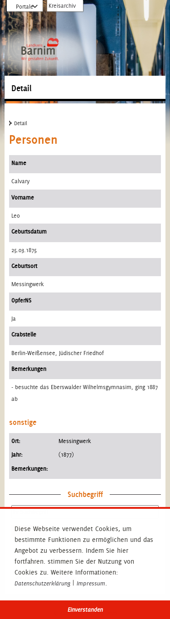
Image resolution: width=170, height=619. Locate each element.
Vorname (22, 197)
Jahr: (17, 454)
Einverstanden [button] (85, 610)
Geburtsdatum (29, 231)
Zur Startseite (40, 26)
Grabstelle (23, 334)
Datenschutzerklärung (42, 583)
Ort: (15, 441)
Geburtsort (24, 266)
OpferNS (21, 300)
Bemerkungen (28, 369)
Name (18, 163)
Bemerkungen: (29, 468)
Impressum (91, 583)
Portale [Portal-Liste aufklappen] (24, 6)
